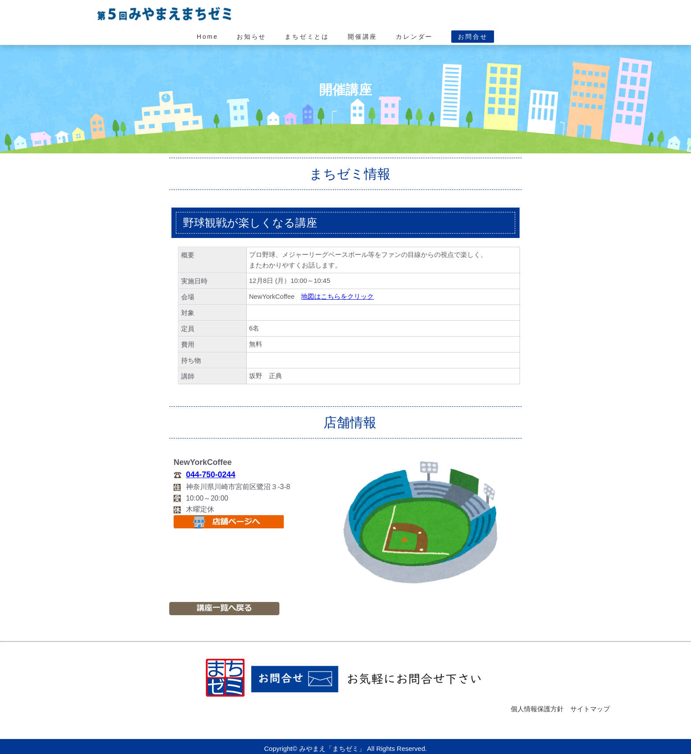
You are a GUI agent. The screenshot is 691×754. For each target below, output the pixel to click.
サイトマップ (590, 709)
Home (208, 36)
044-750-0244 (210, 474)
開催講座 (362, 36)
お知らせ (251, 36)
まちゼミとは (307, 36)
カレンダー (414, 36)
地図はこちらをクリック (337, 296)
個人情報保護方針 (537, 709)
